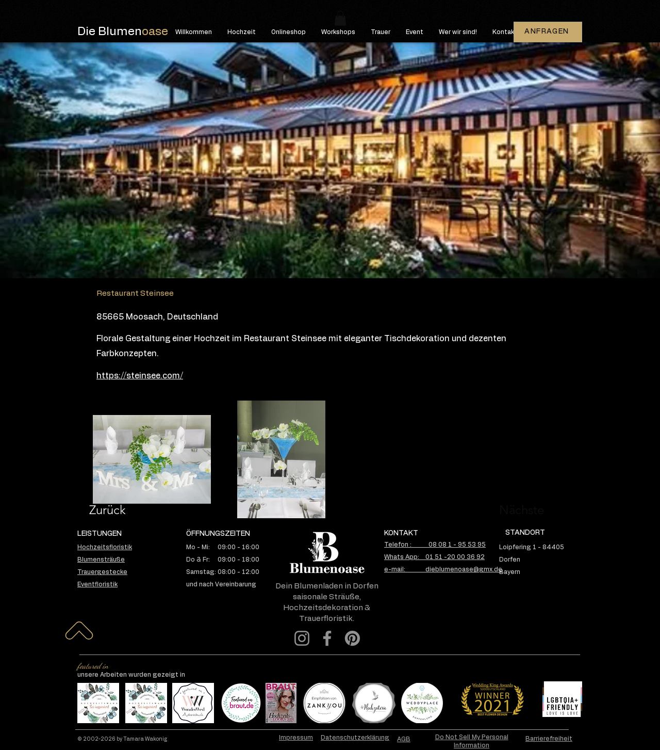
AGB (403, 739)
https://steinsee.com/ (139, 376)
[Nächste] (510, 510)
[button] (340, 18)
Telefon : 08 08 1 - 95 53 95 (435, 544)
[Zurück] (126, 510)
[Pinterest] (352, 638)
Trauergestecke (102, 572)
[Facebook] (327, 638)
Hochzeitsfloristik (104, 547)
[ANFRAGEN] (548, 32)
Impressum (296, 738)
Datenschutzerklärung (355, 738)
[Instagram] (302, 638)
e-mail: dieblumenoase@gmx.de (443, 569)
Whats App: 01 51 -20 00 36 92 (434, 557)
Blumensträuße (101, 559)
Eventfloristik (97, 584)
